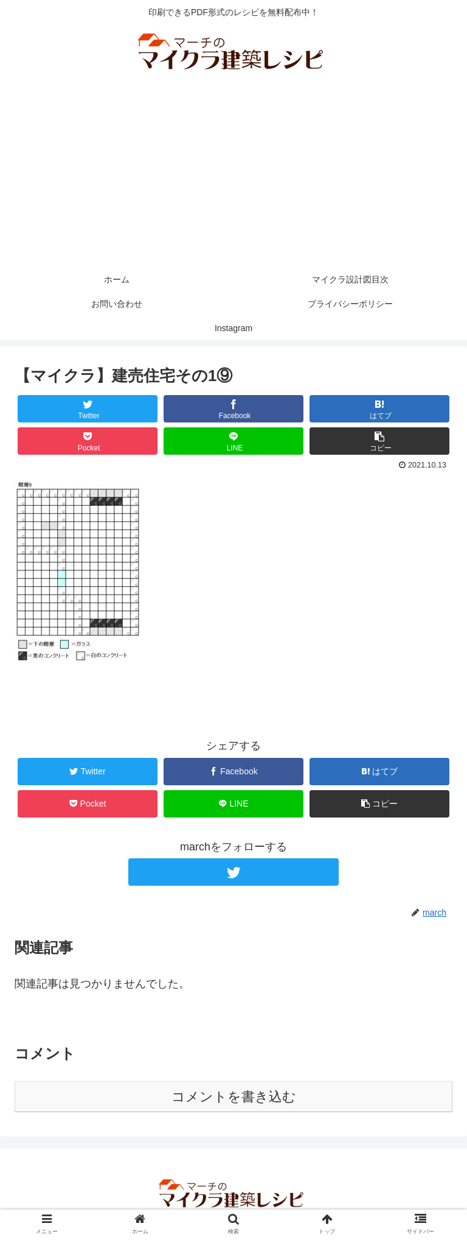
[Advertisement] (233, 176)
